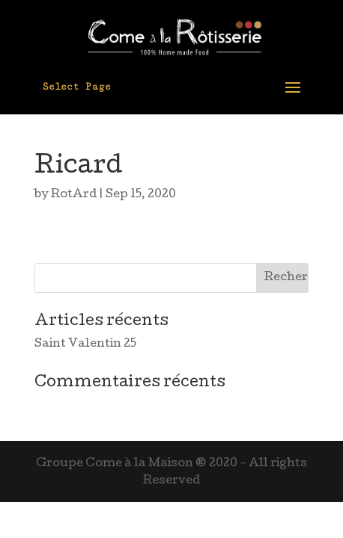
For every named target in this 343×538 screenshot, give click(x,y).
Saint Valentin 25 (85, 344)
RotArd (74, 195)
